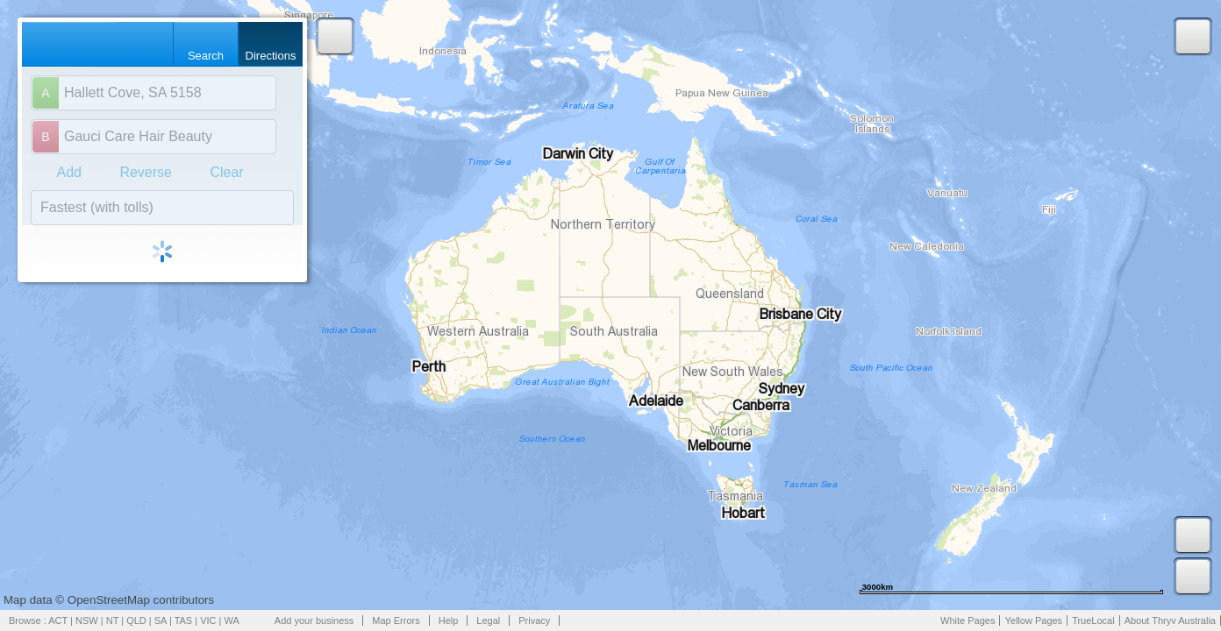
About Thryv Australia (1170, 620)
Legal (488, 620)
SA (160, 620)
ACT (58, 620)
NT (112, 620)
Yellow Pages (1033, 620)
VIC (208, 620)
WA (232, 620)
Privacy (534, 620)
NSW (86, 620)
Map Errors (395, 620)
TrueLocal (1093, 620)
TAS (184, 620)
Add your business (314, 620)
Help (449, 620)
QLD (136, 620)
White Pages (967, 620)
